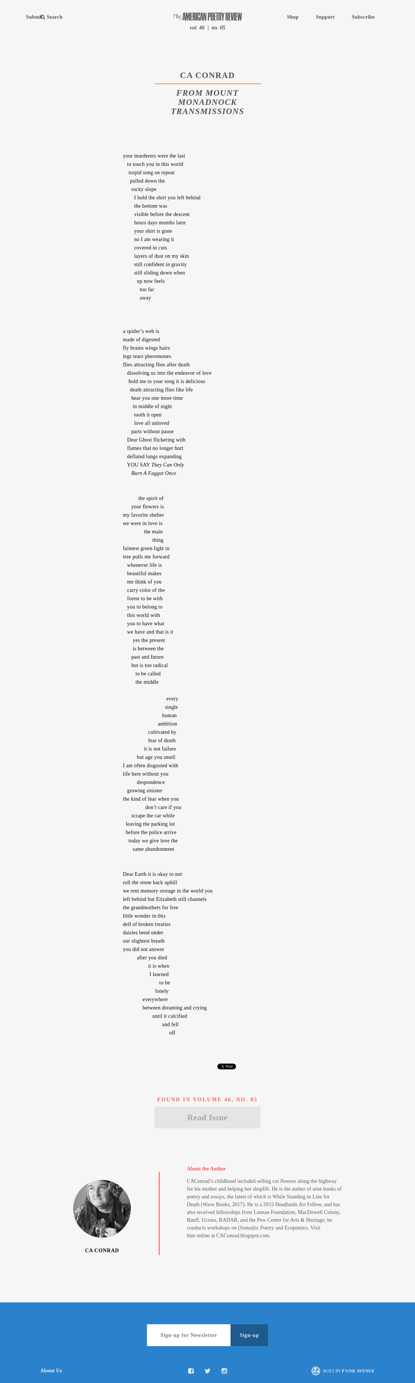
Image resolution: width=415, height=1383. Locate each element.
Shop (293, 17)
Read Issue (207, 1117)
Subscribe (363, 17)
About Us (51, 1370)
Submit (34, 17)
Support (325, 17)
